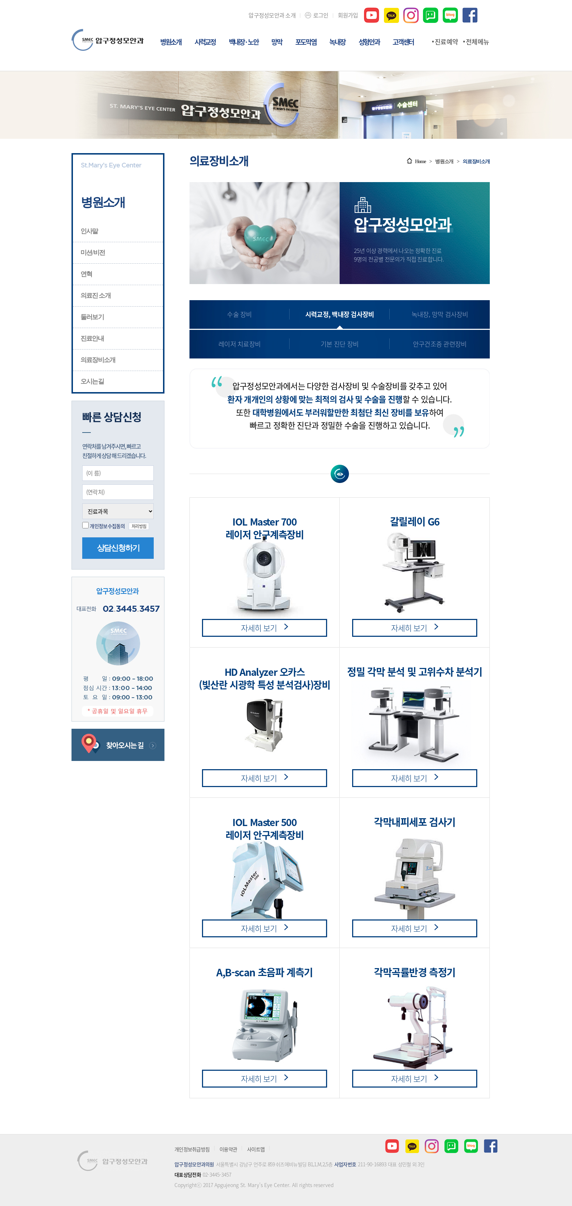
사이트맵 (256, 1149)
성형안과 (369, 43)
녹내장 (337, 43)
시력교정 (205, 43)
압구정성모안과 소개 (272, 15)
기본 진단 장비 (340, 344)
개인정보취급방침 (191, 1149)
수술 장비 (239, 314)
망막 (276, 43)
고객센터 (403, 43)
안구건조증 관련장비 (440, 344)
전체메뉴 (477, 42)
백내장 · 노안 (243, 43)
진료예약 (446, 42)
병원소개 (170, 43)
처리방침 (139, 526)
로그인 (321, 15)
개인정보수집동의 (107, 525)
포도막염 (305, 43)
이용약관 (228, 1149)
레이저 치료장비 (239, 344)
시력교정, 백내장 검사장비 (339, 314)
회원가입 (348, 15)
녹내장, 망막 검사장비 (439, 314)
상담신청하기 (118, 547)
